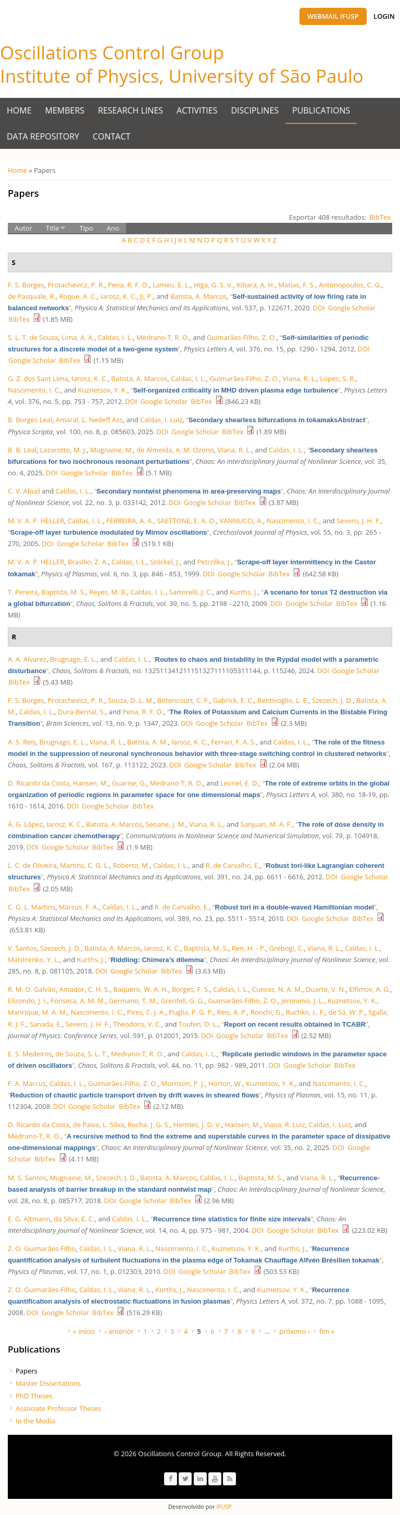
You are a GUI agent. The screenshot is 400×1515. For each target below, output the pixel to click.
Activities (197, 110)
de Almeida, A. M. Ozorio (175, 450)
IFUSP (223, 1506)
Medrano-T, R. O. (163, 337)
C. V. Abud (24, 491)
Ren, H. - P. (249, 948)
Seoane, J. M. (166, 824)
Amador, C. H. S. (84, 989)
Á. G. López (25, 824)
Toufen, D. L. (198, 1024)
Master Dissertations (48, 1383)
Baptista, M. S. (63, 592)
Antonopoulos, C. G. (350, 284)
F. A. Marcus (27, 1083)
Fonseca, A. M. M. (78, 1000)
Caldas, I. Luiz (161, 419)
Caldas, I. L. (115, 337)
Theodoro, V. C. (137, 1024)
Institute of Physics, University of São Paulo (182, 76)
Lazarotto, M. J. (63, 450)
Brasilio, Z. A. (88, 561)
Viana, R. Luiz (284, 1124)
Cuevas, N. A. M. (277, 989)
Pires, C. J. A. (146, 1012)
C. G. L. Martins (31, 907)
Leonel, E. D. (239, 783)
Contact (111, 136)
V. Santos (22, 948)
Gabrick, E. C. (233, 700)
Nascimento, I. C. (34, 390)
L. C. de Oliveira (32, 865)
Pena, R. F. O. (128, 284)
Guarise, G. (129, 783)
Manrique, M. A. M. (37, 1012)
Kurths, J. (244, 592)
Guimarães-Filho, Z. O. (242, 337)
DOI (319, 307)
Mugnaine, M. (111, 450)
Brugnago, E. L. (73, 659)
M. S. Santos (27, 1177)
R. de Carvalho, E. (233, 865)
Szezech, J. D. (332, 700)
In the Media (35, 1420)
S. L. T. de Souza (33, 337)
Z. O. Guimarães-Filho (42, 1248)
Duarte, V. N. (325, 989)
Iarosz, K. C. (118, 296)
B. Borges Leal (30, 419)
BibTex (380, 217)
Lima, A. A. (77, 337)
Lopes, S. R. (338, 378)
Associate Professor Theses (58, 1408)
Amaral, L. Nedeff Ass (89, 419)
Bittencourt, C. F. (183, 700)
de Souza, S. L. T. (82, 1053)
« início (84, 1331)
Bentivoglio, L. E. (282, 700)
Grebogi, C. (286, 948)
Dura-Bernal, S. (81, 711)
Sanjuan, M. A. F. (266, 824)
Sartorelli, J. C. (191, 592)
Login (384, 16)
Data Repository (43, 136)
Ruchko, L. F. (305, 1012)
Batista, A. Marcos (198, 296)
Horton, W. (225, 1083)
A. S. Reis (22, 742)
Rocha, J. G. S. (149, 1124)
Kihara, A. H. (255, 284)
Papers (27, 1370)
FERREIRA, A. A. (129, 520)
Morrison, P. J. (183, 1083)
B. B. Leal (22, 450)
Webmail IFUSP (333, 16)
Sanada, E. (46, 1024)
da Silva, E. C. (74, 1218)
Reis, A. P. (232, 1012)
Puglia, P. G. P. (191, 1012)
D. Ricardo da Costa (38, 783)
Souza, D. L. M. (131, 700)
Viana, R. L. (300, 378)
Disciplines (255, 110)
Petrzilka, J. (214, 561)
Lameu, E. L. (171, 284)
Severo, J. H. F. (358, 520)
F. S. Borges (26, 284)
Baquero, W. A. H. (140, 989)
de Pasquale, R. (32, 296)
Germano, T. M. (133, 1000)
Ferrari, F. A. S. (233, 742)
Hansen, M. (90, 783)
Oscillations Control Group (112, 52)
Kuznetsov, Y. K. (103, 390)
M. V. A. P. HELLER (36, 520)
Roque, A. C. (78, 296)
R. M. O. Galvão (32, 989)
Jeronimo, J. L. (302, 1000)
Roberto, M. (131, 865)
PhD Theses (34, 1395)
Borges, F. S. (191, 989)
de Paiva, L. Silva (98, 1124)
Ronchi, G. (266, 1012)
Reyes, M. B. (108, 592)
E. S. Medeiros (30, 1053)
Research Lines (130, 110)
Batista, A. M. (147, 742)
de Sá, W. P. (347, 1012)
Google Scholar (352, 307)
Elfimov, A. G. (369, 989)
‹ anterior (119, 1331)
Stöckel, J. (165, 561)
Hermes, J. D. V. (197, 1124)
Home (19, 110)
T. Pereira (23, 592)
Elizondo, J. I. (27, 1000)
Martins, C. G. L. (84, 865)
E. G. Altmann (29, 1218)
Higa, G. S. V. (213, 284)
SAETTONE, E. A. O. (186, 520)
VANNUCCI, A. (241, 520)
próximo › (294, 1331)
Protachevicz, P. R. (75, 284)
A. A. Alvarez (27, 659)
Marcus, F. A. (79, 907)
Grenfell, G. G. (183, 1000)
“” (236, 390)
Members (65, 110)
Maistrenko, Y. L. (33, 959)
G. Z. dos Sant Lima (38, 378)
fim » (327, 1331)
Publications (321, 110)
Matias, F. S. (296, 284)
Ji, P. (146, 296)
